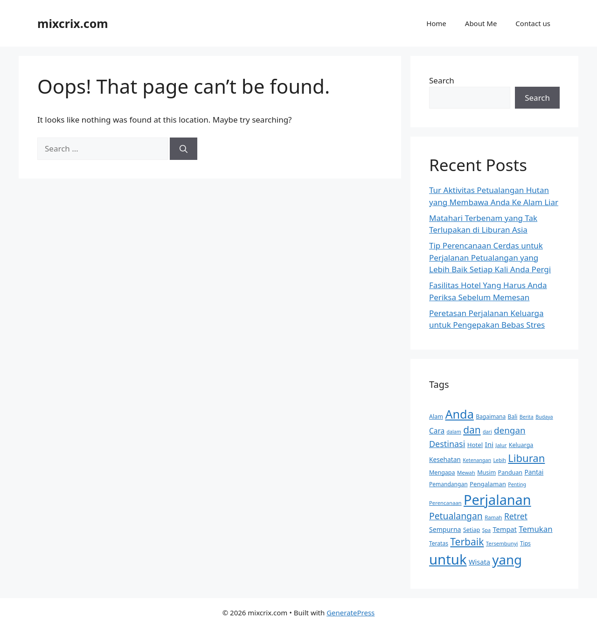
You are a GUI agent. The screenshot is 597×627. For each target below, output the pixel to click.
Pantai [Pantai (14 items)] (534, 472)
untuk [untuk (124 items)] (448, 559)
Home (436, 23)
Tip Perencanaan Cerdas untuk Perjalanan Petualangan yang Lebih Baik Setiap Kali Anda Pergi (490, 257)
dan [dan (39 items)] (471, 429)
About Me (481, 23)
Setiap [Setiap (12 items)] (471, 530)
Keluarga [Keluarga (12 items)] (521, 445)
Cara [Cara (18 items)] (436, 431)
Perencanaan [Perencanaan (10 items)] (445, 502)
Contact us (532, 23)
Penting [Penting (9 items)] (517, 484)
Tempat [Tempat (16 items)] (505, 529)
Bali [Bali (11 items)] (513, 416)
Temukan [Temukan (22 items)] (535, 529)
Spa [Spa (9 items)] (486, 530)
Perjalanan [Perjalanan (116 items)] (497, 499)
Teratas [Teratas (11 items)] (438, 543)
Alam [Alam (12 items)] (436, 416)
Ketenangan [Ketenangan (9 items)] (477, 460)
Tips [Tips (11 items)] (525, 543)
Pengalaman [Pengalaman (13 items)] (488, 484)
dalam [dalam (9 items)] (454, 431)
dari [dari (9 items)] (487, 431)
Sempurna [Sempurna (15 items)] (445, 529)
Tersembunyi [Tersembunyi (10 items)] (502, 543)
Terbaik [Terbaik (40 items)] (467, 541)
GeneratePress (350, 612)
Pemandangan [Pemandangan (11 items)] (448, 484)
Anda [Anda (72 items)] (459, 414)
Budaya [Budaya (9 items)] (544, 416)
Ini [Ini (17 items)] (489, 444)
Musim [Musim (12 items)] (486, 472)
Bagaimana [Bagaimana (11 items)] (491, 416)
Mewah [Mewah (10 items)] (466, 472)
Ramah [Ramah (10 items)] (493, 517)
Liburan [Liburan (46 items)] (526, 458)
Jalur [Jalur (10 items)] (501, 444)
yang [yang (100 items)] (507, 559)
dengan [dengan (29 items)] (510, 430)
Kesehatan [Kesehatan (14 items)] (445, 459)
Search (441, 80)
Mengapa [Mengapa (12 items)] (442, 472)
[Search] (183, 149)
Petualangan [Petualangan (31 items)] (456, 516)
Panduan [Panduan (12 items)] (510, 472)
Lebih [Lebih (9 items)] (499, 460)
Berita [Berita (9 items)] (527, 416)
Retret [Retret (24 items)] (516, 516)
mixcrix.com (72, 23)
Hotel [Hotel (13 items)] (475, 445)
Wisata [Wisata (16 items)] (479, 561)
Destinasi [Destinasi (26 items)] (447, 443)
